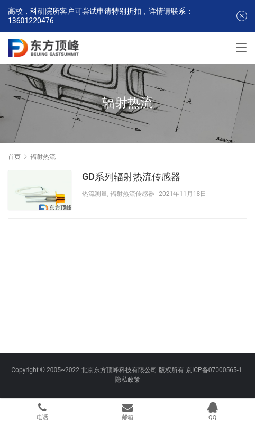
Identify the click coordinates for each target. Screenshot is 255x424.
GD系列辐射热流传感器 (131, 176)
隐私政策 (127, 379)
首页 (14, 156)
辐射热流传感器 (132, 193)
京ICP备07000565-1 (214, 370)
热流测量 (94, 193)
